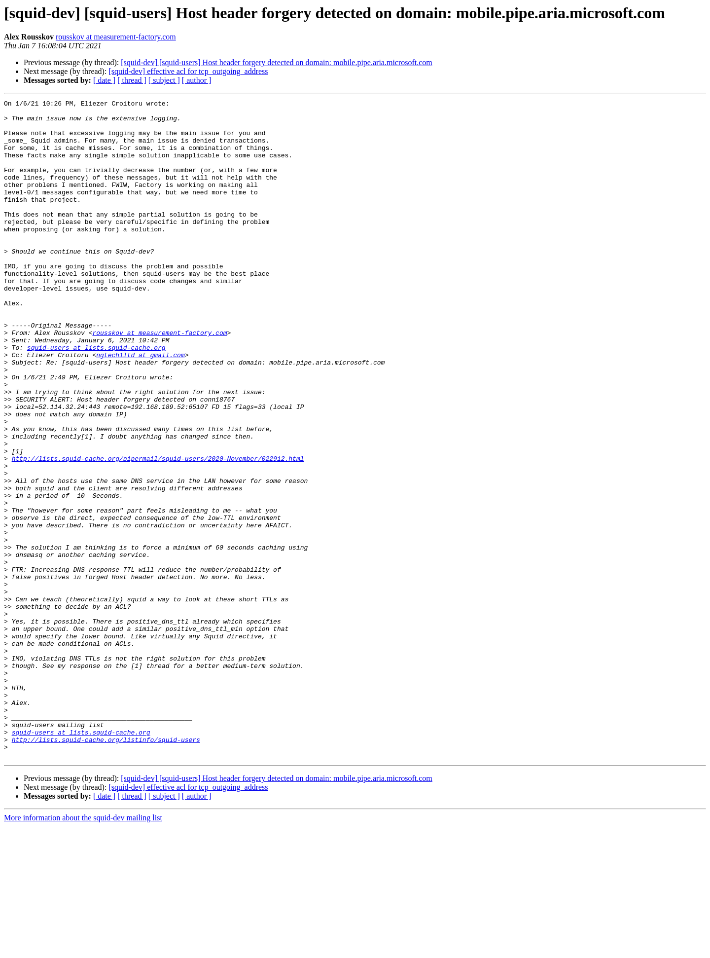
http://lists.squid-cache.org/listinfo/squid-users (106, 868)
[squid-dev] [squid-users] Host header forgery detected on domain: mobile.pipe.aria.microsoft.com (276, 62)
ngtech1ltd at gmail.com (140, 406)
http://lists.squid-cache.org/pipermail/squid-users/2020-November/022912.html (158, 530)
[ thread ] (131, 80)
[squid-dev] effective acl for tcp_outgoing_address (188, 71)
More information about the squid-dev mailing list (83, 949)
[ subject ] (164, 80)
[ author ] (197, 80)
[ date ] (104, 80)
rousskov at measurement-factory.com (116, 37)
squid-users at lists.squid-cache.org (96, 397)
